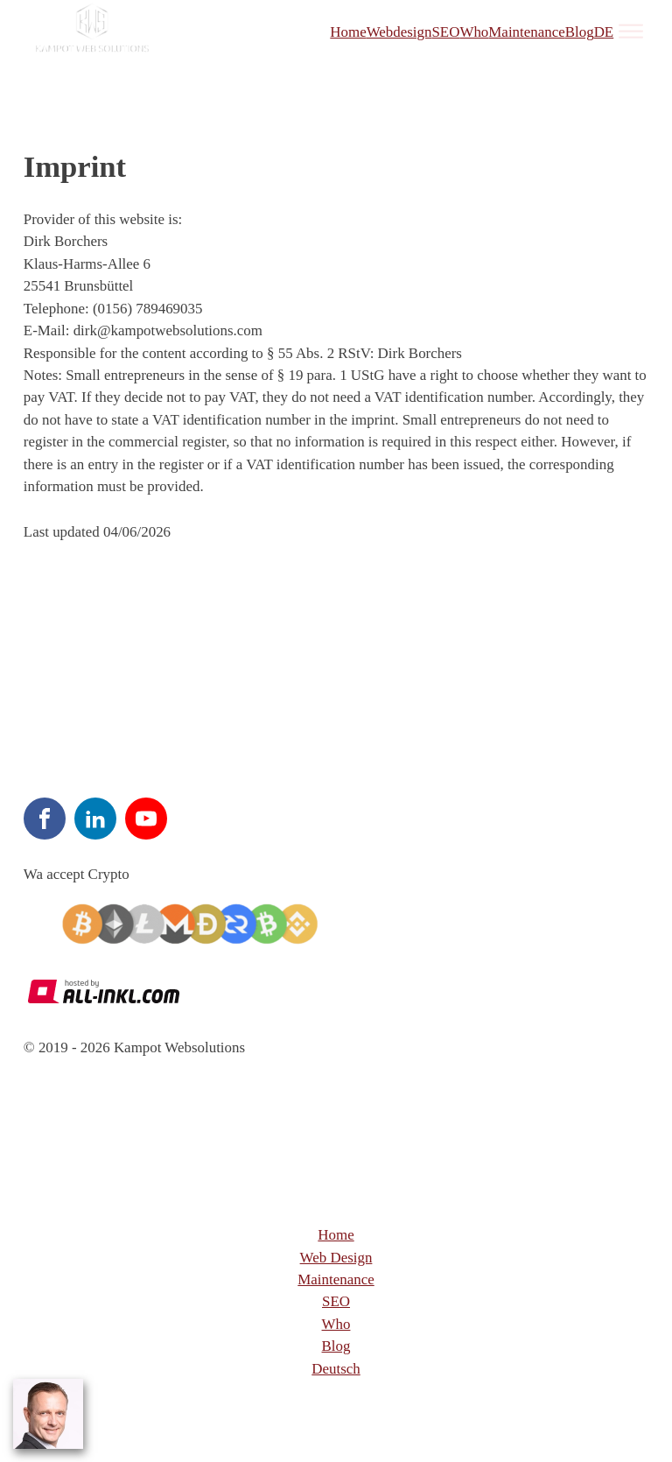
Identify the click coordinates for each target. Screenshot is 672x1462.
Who (473, 32)
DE (604, 32)
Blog (579, 32)
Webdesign (399, 32)
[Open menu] (630, 31)
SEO (445, 32)
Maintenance (526, 32)
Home (348, 32)
